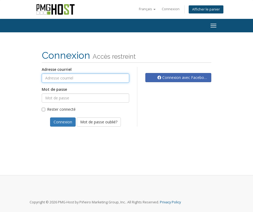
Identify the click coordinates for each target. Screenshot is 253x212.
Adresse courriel (57, 69)
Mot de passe (54, 89)
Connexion (171, 9)
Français (147, 9)
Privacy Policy (170, 202)
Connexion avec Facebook (182, 77)
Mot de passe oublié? (98, 121)
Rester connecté (59, 109)
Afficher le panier (206, 9)
